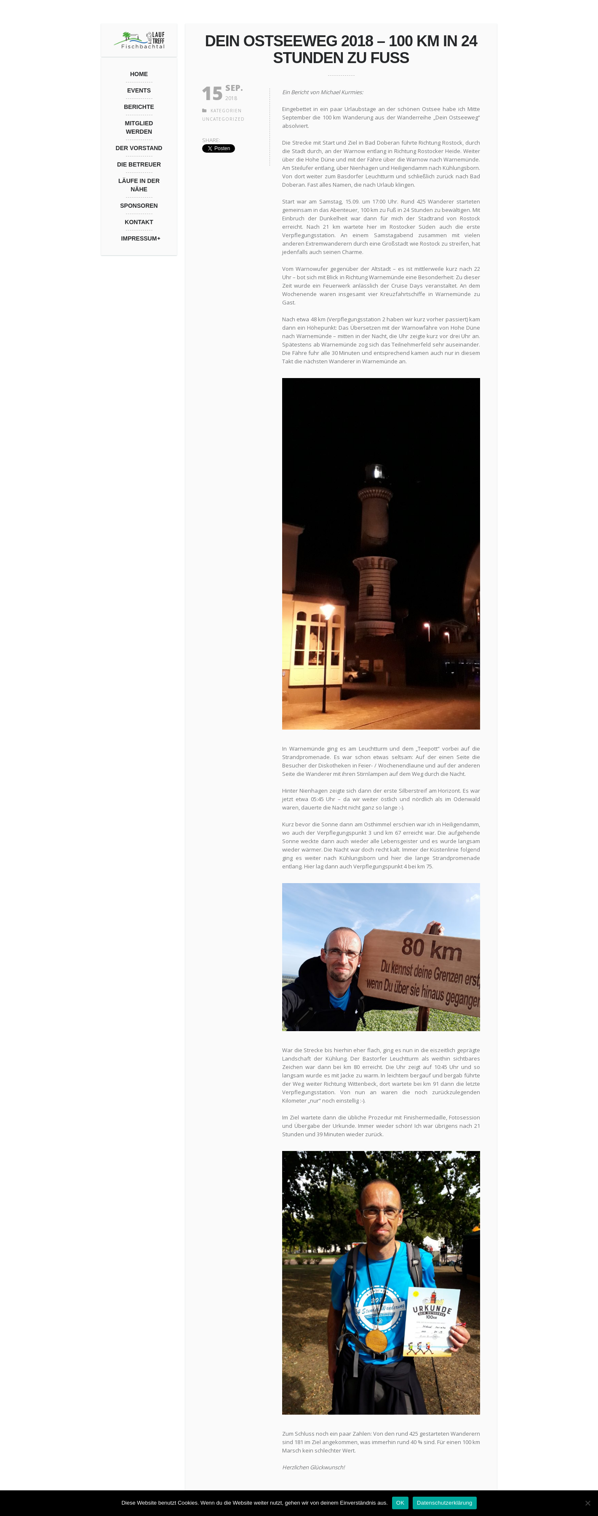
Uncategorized (223, 119)
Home (139, 74)
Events (139, 90)
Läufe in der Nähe (139, 185)
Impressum (139, 238)
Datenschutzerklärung (444, 1503)
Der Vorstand (139, 148)
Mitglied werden (139, 127)
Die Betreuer (139, 164)
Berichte (139, 106)
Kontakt (139, 222)
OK (400, 1503)
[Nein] (587, 1503)
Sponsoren (139, 205)
